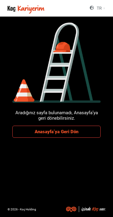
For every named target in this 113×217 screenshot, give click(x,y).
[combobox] (100, 8)
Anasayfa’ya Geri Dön (56, 131)
